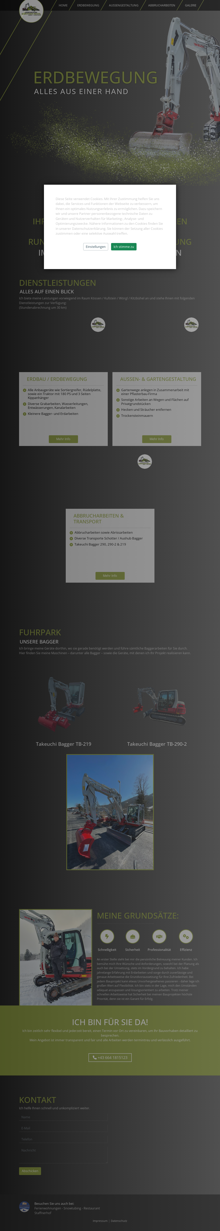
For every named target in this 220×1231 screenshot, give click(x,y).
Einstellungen (96, 247)
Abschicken (30, 1171)
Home (63, 5)
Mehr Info (63, 439)
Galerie (190, 5)
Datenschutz (119, 1221)
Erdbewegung (88, 5)
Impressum (100, 1221)
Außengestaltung (123, 5)
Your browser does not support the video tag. (63, 343)
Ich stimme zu (124, 247)
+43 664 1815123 (110, 1057)
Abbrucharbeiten (161, 5)
